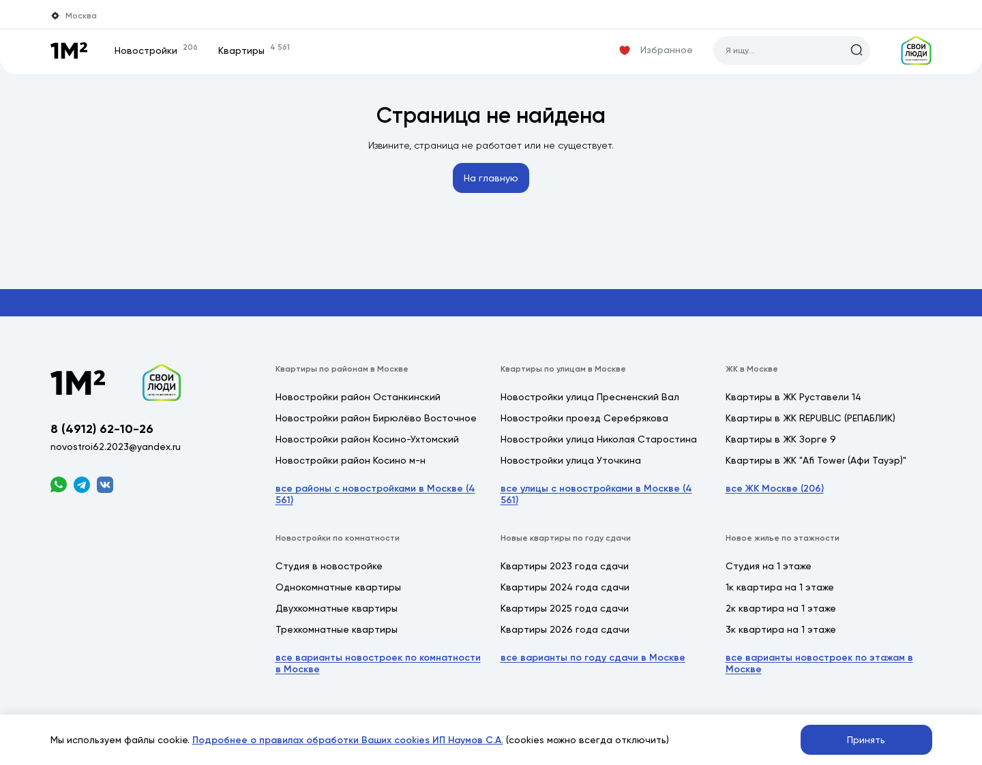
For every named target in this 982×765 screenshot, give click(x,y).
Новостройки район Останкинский (358, 396)
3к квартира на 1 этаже (781, 629)
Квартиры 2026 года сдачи (565, 629)
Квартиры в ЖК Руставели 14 (793, 396)
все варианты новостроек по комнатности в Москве (378, 663)
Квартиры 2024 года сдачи (565, 587)
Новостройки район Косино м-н (351, 460)
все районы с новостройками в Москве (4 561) (375, 494)
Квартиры (254, 50)
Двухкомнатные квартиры (337, 608)
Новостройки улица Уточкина (571, 460)
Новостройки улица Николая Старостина (599, 439)
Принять (866, 739)
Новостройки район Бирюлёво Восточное (376, 417)
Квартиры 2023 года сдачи (565, 565)
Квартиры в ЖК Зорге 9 (781, 439)
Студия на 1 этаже (769, 565)
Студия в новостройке (329, 565)
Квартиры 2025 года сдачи (565, 608)
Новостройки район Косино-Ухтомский (367, 439)
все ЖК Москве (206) (775, 488)
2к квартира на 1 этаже (781, 608)
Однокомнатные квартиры (338, 587)
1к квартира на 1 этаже (780, 587)
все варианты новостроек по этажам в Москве (819, 663)
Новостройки (156, 50)
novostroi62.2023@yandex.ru (115, 446)
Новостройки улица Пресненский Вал (590, 396)
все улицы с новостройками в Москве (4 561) (596, 494)
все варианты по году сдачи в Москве (593, 657)
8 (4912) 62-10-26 (101, 428)
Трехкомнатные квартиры (337, 629)
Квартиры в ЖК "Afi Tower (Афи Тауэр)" (816, 460)
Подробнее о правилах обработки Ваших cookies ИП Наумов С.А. (347, 740)
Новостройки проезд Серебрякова (584, 417)
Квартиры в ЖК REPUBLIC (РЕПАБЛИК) (810, 417)
